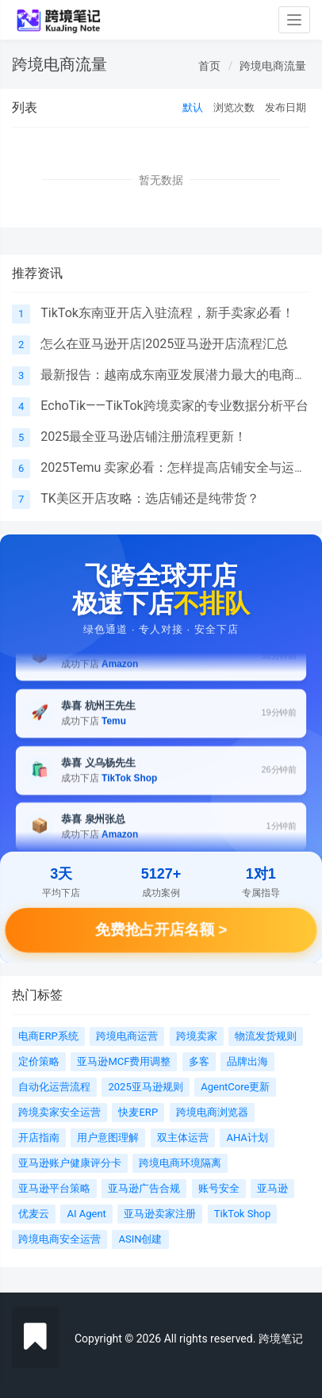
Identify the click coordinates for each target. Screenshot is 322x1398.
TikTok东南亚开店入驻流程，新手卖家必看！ (167, 312)
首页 (209, 65)
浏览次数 (234, 107)
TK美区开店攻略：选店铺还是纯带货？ (149, 498)
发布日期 (285, 107)
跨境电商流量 (273, 65)
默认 (192, 107)
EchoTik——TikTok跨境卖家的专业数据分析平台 (174, 405)
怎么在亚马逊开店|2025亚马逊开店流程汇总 (164, 343)
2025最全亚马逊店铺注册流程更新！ (143, 436)
